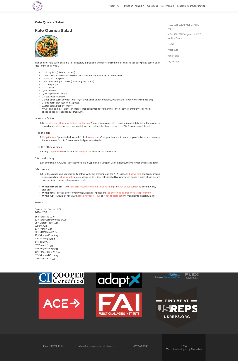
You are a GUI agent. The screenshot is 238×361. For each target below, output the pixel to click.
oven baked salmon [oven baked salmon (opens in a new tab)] (128, 186)
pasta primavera (142, 192)
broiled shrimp (107, 186)
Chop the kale (49, 137)
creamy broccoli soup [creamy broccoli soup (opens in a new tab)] (89, 195)
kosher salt (93, 137)
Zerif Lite (171, 349)
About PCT (115, 5)
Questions (152, 5)
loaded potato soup (114, 195)
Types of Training (133, 5)
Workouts (172, 49)
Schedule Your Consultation (191, 5)
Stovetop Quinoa (57, 122)
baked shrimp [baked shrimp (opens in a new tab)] (91, 186)
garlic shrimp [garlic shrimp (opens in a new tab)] (76, 186)
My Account (173, 61)
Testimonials (167, 5)
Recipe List (173, 55)
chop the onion (56, 151)
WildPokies (59, 345)
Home (170, 43)
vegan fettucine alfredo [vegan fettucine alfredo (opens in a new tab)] (119, 192)
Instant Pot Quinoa (80, 122)
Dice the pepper (83, 151)
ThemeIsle (196, 349)
